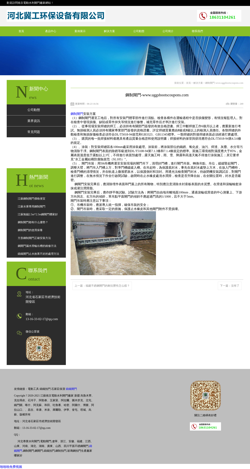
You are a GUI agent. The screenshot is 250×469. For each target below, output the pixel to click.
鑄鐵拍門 (45, 388)
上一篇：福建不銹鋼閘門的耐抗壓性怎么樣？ (102, 285)
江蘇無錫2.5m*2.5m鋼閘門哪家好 (38, 214)
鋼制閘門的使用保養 (30, 230)
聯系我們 (197, 31)
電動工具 (33, 388)
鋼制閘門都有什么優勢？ (33, 222)
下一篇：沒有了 (229, 285)
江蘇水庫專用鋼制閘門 (31, 206)
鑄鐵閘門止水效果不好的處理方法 (38, 253)
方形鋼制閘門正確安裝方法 (34, 238)
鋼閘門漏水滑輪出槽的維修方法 (37, 245)
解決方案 (109, 31)
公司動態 (138, 31)
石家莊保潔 (58, 388)
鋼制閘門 (77, 113)
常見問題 (33, 132)
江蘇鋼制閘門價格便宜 (31, 198)
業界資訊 (33, 121)
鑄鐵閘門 (71, 388)
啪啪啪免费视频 (11, 466)
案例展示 (80, 31)
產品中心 (50, 31)
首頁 (21, 31)
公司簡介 (168, 31)
